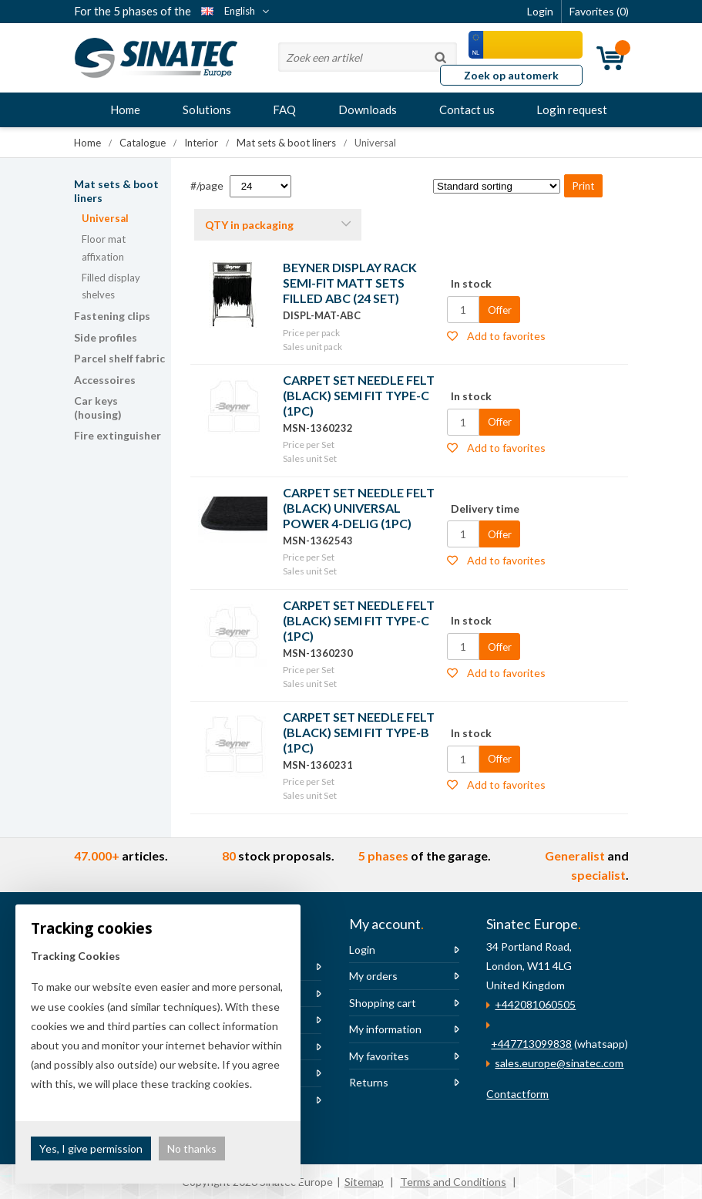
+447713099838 (531, 1043)
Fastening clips (112, 315)
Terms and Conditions (453, 1181)
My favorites (379, 1056)
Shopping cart (382, 1002)
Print (583, 186)
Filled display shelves (111, 286)
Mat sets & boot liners (116, 190)
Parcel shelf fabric (119, 358)
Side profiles (105, 337)
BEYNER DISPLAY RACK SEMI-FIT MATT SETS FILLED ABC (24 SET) (350, 282)
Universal (105, 218)
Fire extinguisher (117, 435)
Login (362, 949)
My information (385, 1029)
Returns (368, 1082)
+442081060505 (535, 1004)
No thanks (192, 1148)
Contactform (517, 1093)
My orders (373, 975)
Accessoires (105, 379)
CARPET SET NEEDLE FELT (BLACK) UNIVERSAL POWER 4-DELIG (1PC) (359, 507)
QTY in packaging (249, 224)
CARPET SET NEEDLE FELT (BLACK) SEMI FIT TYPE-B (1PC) (359, 732)
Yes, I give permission (91, 1148)
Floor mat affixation (104, 248)
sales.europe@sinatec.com (559, 1062)
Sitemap (364, 1181)
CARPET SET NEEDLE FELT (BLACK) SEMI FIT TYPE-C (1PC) (359, 395)
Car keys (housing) (98, 407)
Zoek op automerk (511, 75)
